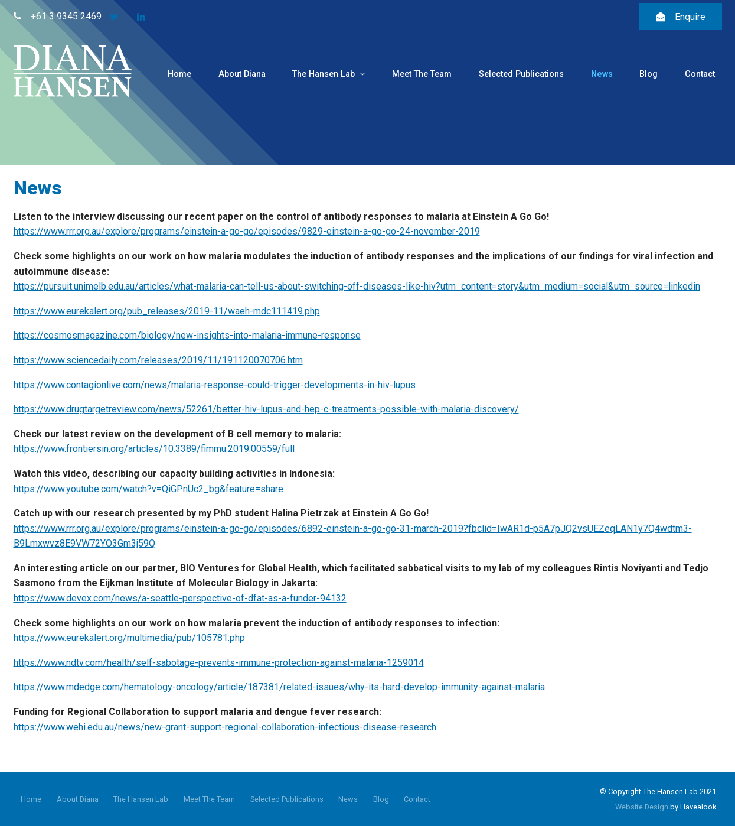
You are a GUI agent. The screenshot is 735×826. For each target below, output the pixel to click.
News (602, 74)
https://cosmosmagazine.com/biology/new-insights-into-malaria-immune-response (187, 335)
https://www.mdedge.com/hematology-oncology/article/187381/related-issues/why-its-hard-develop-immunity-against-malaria (279, 686)
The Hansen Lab (323, 74)
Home (179, 74)
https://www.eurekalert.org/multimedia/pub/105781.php (129, 637)
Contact (700, 74)
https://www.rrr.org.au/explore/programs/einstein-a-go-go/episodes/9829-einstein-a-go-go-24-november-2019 (247, 231)
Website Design (641, 806)
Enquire (690, 16)
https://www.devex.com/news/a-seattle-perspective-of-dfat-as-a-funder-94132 (180, 598)
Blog (648, 74)
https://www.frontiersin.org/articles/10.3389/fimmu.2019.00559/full (154, 448)
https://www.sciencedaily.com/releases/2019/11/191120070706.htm (158, 360)
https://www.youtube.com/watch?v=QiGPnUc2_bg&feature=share (148, 489)
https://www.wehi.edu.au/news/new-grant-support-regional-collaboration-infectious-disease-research (225, 727)
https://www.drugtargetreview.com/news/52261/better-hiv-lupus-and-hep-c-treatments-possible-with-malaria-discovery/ (266, 409)
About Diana (242, 74)
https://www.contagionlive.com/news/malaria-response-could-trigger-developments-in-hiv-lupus (215, 385)
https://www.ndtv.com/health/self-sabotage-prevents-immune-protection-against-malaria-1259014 (219, 662)
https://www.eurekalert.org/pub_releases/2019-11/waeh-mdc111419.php (167, 311)
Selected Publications (521, 74)
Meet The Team (422, 74)
